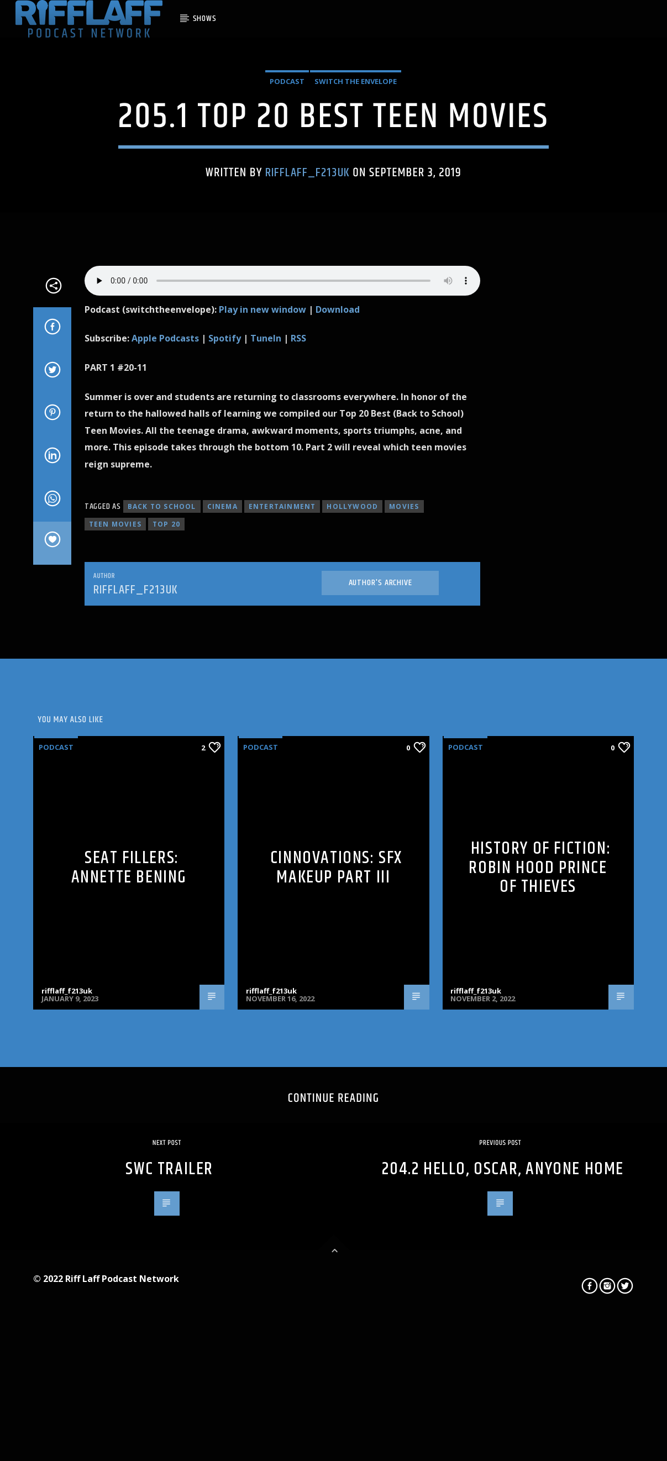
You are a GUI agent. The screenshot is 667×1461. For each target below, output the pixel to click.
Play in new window (262, 646)
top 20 (166, 861)
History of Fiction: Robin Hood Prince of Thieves (540, 1204)
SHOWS (205, 18)
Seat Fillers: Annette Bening (129, 1204)
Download (338, 646)
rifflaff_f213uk (307, 325)
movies (404, 843)
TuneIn (265, 675)
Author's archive (380, 919)
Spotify (224, 675)
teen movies (115, 861)
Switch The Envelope (355, 235)
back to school (162, 843)
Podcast (287, 235)
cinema (222, 843)
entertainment (282, 843)
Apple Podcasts (165, 675)
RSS (298, 675)
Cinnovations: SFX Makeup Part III (336, 1204)
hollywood (352, 843)
